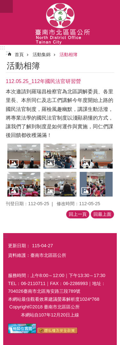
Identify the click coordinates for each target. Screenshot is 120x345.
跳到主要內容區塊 (3, 3)
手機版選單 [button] (6, 6)
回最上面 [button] (102, 214)
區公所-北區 (60, 22)
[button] (23, 156)
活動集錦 (42, 54)
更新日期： (19, 245)
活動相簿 (68, 54)
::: (2, 47)
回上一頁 (78, 214)
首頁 (19, 54)
